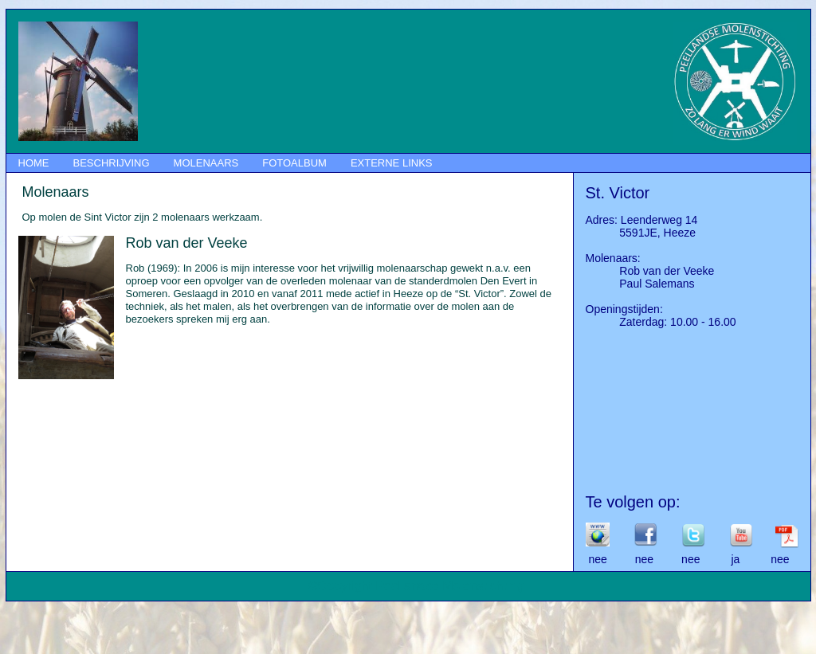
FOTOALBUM (294, 163)
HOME (33, 163)
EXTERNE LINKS (392, 163)
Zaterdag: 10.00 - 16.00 (661, 321)
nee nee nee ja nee (688, 559)
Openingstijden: (624, 309)
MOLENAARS (206, 163)
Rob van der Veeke (650, 270)
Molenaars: (613, 258)
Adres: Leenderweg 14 (642, 219)
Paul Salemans (640, 283)
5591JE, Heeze (641, 232)
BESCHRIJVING (111, 163)
